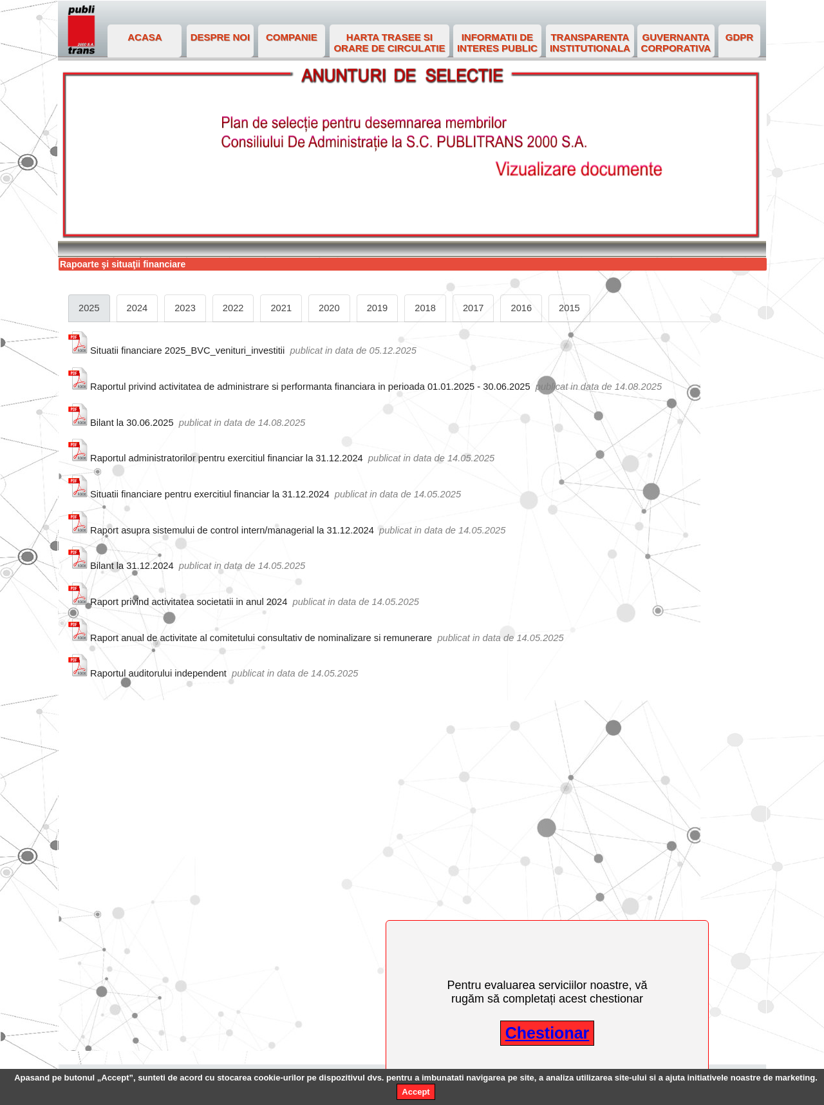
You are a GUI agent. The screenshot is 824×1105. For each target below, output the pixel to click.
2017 (473, 308)
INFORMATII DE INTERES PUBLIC (497, 42)
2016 (521, 308)
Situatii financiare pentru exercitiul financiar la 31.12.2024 (210, 494)
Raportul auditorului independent (158, 673)
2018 (425, 308)
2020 (329, 308)
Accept (415, 1092)
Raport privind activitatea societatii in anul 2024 (188, 602)
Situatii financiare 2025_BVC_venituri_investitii (187, 350)
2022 (233, 308)
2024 (137, 308)
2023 (185, 308)
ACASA (144, 37)
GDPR (739, 37)
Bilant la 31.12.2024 (132, 566)
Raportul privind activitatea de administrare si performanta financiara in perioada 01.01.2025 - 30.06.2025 (310, 386)
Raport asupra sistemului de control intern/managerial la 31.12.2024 (232, 530)
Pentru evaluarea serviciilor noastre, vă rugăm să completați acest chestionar (547, 992)
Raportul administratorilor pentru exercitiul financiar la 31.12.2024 (226, 458)
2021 (281, 308)
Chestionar (547, 1033)
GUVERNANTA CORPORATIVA (676, 42)
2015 (569, 308)
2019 (377, 308)
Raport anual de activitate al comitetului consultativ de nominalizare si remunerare (261, 638)
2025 (89, 308)
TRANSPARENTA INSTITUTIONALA (590, 42)
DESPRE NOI (220, 37)
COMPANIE (291, 37)
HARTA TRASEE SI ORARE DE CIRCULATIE (389, 42)
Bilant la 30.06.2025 (132, 423)
